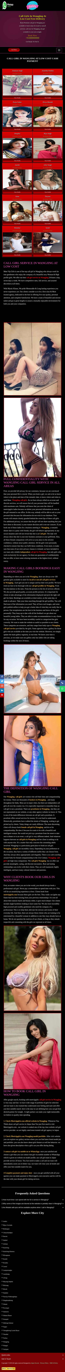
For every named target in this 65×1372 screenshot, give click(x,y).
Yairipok (5, 1349)
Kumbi (5, 1259)
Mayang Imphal (8, 1281)
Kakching (6, 1248)
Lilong (5, 1278)
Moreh (5, 1289)
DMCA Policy (54, 1363)
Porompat (6, 1308)
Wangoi (5, 1345)
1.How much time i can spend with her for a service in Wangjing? (25, 1200)
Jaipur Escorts (35, 1363)
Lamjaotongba (7, 1270)
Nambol (5, 1293)
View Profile (17, 98)
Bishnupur (6, 1229)
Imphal (5, 1240)
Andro (5, 1221)
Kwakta (5, 1263)
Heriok (5, 1236)
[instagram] (2, 686)
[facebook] (2, 677)
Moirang (5, 1285)
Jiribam (5, 1244)
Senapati (5, 1319)
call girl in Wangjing (38, 552)
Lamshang (6, 1274)
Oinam (5, 1304)
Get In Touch (6, 1359)
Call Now (14, 49)
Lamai (5, 1266)
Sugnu (5, 1327)
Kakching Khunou (8, 1251)
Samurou (6, 1311)
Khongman (6, 1255)
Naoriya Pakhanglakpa (10, 1296)
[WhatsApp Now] (62, 689)
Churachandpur (8, 1232)
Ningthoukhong (8, 1300)
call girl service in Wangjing (37, 278)
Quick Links (6, 1355)
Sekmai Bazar (7, 1315)
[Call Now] (62, 683)
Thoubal (5, 1334)
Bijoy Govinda (7, 1225)
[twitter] (2, 681)
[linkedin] (2, 690)
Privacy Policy (44, 1363)
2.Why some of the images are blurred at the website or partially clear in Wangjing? (32, 1203)
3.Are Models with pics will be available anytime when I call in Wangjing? (28, 1207)
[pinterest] (2, 695)
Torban (5, 1338)
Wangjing (6, 1342)
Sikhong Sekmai (8, 1323)
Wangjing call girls (19, 500)
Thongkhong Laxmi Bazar (11, 1330)
